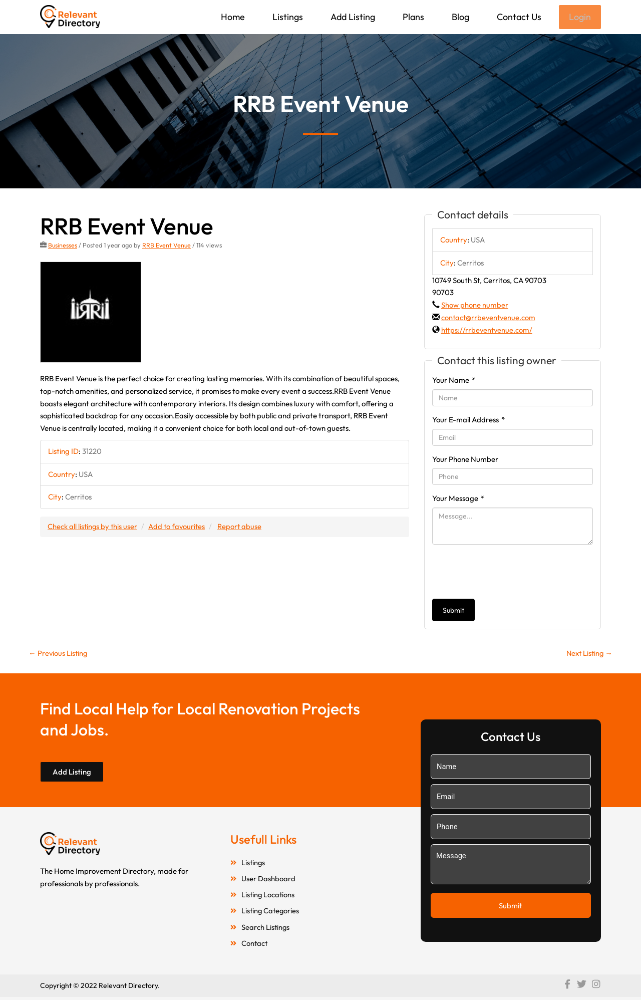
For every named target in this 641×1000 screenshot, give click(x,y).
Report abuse (242, 527)
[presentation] (508, 572)
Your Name (453, 381)
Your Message (458, 499)
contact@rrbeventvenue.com (489, 318)
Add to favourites (179, 527)
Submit (453, 611)
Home (232, 17)
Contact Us (518, 17)
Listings (286, 17)
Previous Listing (59, 654)
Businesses (63, 246)
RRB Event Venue (168, 246)
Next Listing (588, 654)
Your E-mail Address (468, 420)
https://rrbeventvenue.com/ (487, 331)
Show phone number (474, 306)
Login (579, 17)
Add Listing (352, 17)
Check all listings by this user (93, 527)
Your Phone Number (465, 460)
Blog (459, 17)
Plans (412, 17)
